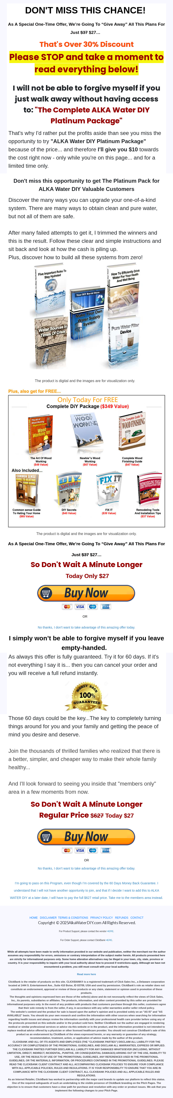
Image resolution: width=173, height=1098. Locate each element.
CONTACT (136, 917)
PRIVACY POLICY (101, 917)
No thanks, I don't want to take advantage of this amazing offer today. (86, 627)
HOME (34, 917)
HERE (110, 931)
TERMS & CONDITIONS (73, 917)
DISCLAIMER (48, 917)
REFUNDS (121, 917)
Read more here (86, 974)
